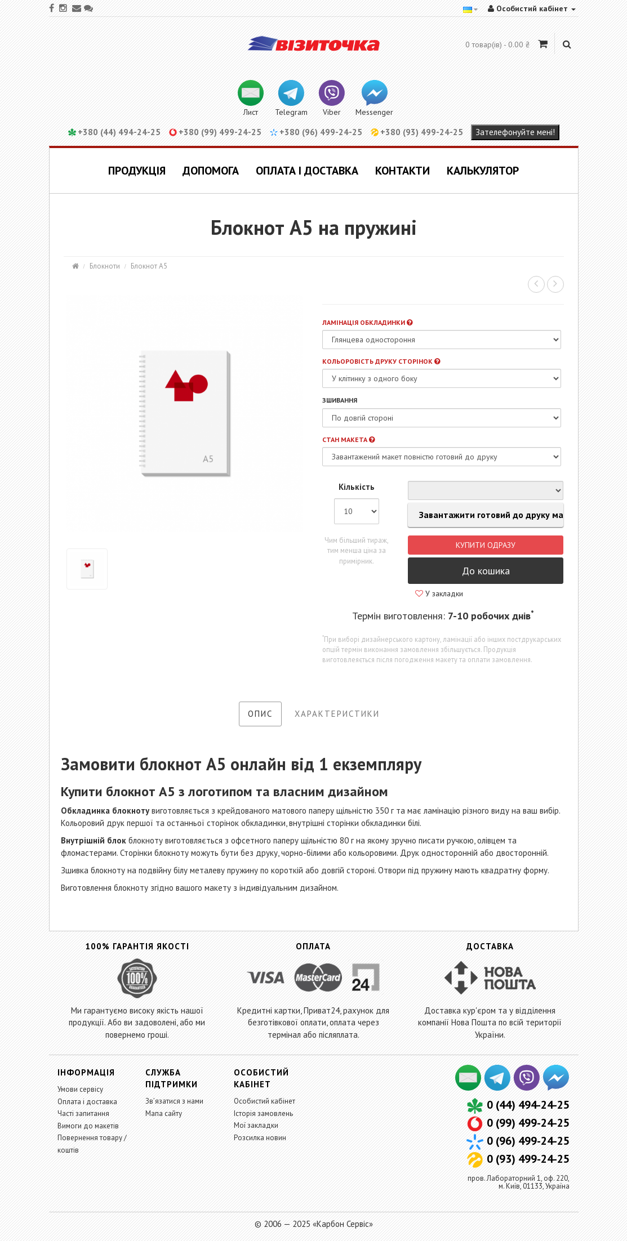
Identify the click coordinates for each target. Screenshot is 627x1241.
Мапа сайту (163, 1113)
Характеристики (337, 713)
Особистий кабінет (264, 1101)
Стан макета (348, 439)
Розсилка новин (260, 1137)
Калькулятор (483, 170)
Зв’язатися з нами (174, 1101)
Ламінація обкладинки (367, 322)
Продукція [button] (137, 170)
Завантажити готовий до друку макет (485, 515)
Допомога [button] (211, 170)
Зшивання (339, 400)
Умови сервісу (80, 1089)
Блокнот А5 (149, 266)
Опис (260, 713)
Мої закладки (256, 1125)
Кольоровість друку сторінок (381, 361)
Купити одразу (485, 545)
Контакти (402, 170)
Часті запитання (83, 1113)
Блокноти (105, 266)
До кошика (486, 570)
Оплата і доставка (307, 170)
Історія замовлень (263, 1113)
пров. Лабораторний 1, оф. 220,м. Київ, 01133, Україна (519, 1182)
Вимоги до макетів (88, 1126)
